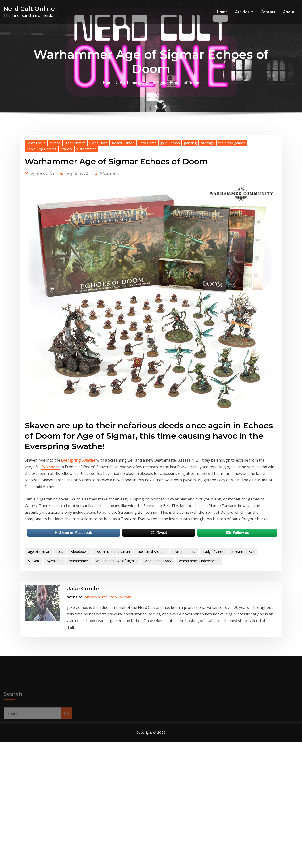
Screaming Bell (242, 597)
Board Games (123, 188)
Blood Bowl (98, 188)
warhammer (86, 194)
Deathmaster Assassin (112, 597)
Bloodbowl (79, 597)
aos (60, 597)
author (55, 188)
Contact (268, 11)
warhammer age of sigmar (116, 606)
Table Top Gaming (41, 194)
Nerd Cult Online (29, 8)
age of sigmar (38, 597)
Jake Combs (170, 188)
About (289, 11)
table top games (231, 188)
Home (222, 11)
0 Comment (109, 218)
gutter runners (184, 597)
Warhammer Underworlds (198, 606)
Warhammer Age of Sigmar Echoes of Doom (159, 86)
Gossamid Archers (151, 597)
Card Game (147, 188)
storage (207, 188)
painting (190, 188)
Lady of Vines (213, 597)
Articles (244, 11)
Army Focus (35, 188)
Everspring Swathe (78, 505)
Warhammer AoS (158, 606)
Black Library (74, 188)
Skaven (33, 606)
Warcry (66, 194)
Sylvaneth (50, 512)
